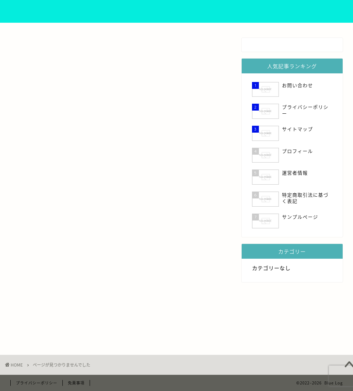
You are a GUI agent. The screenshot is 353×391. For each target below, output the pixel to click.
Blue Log (30, 11)
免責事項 (76, 383)
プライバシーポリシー (228, 10)
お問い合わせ (312, 10)
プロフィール (149, 10)
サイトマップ (274, 10)
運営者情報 (184, 10)
